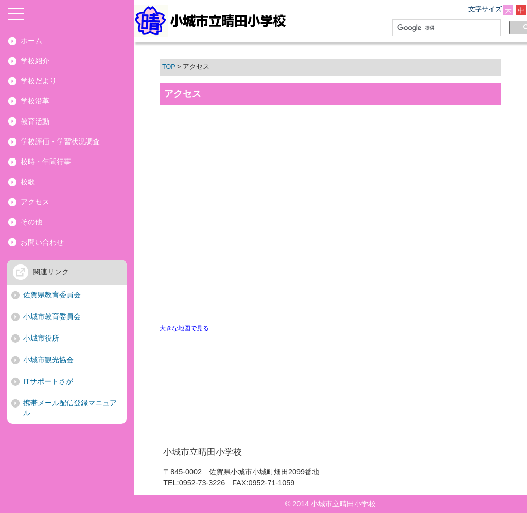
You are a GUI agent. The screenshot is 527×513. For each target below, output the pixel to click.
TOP (168, 66)
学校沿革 (35, 101)
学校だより (39, 81)
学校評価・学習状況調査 (60, 141)
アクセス (35, 202)
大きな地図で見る (184, 328)
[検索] (444, 27)
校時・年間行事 (46, 161)
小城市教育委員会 (52, 316)
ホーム (31, 41)
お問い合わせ (42, 242)
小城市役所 (41, 338)
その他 (31, 222)
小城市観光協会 (48, 360)
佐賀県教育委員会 (52, 295)
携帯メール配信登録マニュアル (70, 408)
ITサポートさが (48, 381)
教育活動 (35, 121)
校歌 (28, 182)
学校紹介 (35, 61)
